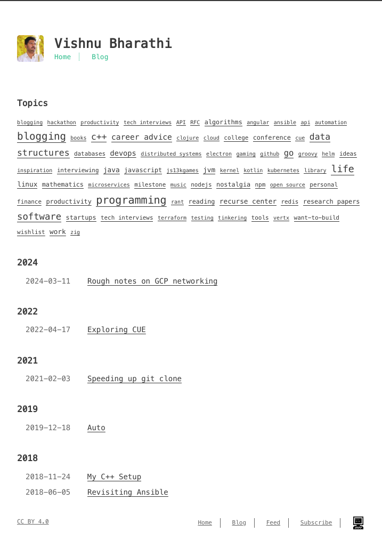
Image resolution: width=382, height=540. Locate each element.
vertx (281, 217)
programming (131, 200)
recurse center (248, 201)
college (236, 138)
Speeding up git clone (134, 378)
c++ (99, 136)
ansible (285, 122)
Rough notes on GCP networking (152, 281)
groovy (308, 153)
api (305, 122)
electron (219, 153)
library (315, 170)
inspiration (34, 170)
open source (287, 184)
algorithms (223, 122)
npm (260, 185)
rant (177, 201)
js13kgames (183, 170)
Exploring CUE (116, 329)
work (58, 232)
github (269, 153)
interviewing (78, 170)
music (178, 184)
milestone (150, 185)
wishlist (31, 232)
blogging (30, 122)
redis (289, 202)
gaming (246, 153)
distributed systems (171, 153)
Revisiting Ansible (127, 492)
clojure (187, 137)
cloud (212, 137)
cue (300, 137)
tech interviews (148, 122)
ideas (348, 154)
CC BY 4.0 (33, 522)
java (111, 170)
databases (89, 154)
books (78, 137)
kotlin (253, 170)
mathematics (63, 185)
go (289, 153)
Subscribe (316, 523)
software (39, 216)
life (342, 169)
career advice (141, 137)
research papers (331, 202)
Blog (100, 56)
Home (62, 56)
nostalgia (233, 185)
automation (331, 122)
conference (272, 138)
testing (202, 217)
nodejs (201, 185)
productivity (99, 122)
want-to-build (316, 218)
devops (123, 153)
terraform (172, 217)
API (181, 122)
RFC (195, 122)
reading (202, 202)
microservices (108, 184)
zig (75, 232)
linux (27, 184)
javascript (143, 170)
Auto (96, 427)
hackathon (61, 122)
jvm (209, 170)
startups (81, 218)
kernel (229, 170)
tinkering (232, 217)
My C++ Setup (114, 476)
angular (258, 122)
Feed (273, 523)
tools (260, 218)
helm (328, 153)
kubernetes (283, 170)
